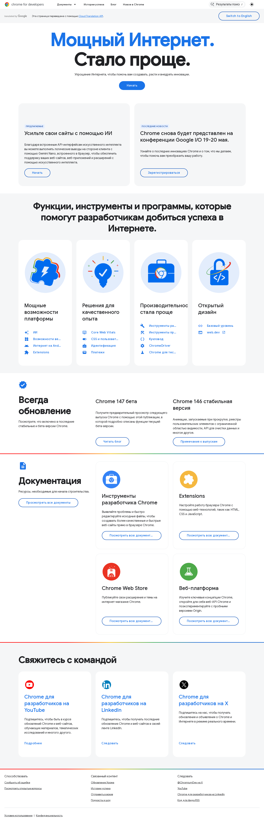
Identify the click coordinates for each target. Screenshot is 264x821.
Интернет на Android (49, 346)
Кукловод (156, 339)
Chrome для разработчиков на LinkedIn (123, 703)
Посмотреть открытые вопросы (23, 788)
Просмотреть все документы (48, 503)
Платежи (98, 352)
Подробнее (33, 743)
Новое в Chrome (133, 4)
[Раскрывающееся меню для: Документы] (76, 4)
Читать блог (112, 442)
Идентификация (103, 346)
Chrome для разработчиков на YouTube (46, 703)
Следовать (109, 743)
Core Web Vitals (103, 332)
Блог (113, 4)
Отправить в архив (102, 794)
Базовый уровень (220, 326)
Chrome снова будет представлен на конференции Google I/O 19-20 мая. (186, 136)
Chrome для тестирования (164, 352)
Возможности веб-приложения (49, 339)
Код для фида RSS (188, 800)
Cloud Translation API (91, 16)
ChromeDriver (160, 346)
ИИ (35, 332)
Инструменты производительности (164, 332)
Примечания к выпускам (199, 442)
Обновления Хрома (102, 782)
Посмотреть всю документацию (134, 535)
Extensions (41, 352)
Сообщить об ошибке (17, 782)
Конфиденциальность (49, 815)
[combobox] (227, 4)
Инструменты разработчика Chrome (164, 326)
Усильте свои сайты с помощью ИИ (68, 133)
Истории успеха (94, 4)
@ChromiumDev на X (190, 782)
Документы (64, 4)
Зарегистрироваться (164, 173)
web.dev (216, 332)
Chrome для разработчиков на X (203, 700)
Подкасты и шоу (101, 800)
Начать (132, 85)
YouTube (182, 788)
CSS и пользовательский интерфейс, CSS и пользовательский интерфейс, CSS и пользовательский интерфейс (106, 339)
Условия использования (18, 815)
